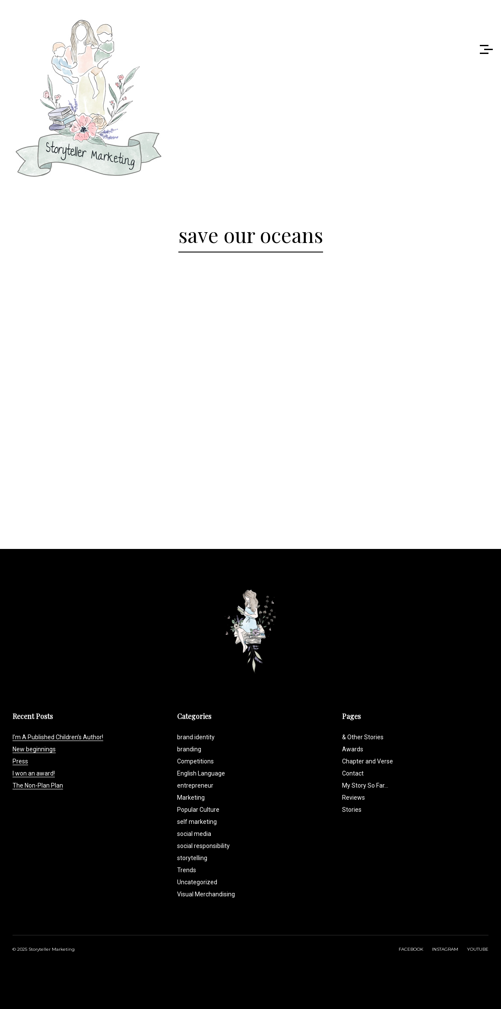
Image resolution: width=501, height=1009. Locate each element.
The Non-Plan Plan (38, 785)
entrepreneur (195, 785)
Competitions (195, 761)
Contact (353, 773)
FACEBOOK (411, 949)
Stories (351, 809)
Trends (186, 870)
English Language (201, 773)
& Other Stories (363, 737)
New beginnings (34, 749)
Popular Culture (198, 809)
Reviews (353, 797)
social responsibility (203, 845)
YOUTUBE (477, 949)
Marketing (191, 797)
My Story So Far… (365, 785)
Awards (352, 749)
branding (189, 749)
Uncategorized (197, 882)
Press (20, 761)
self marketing (197, 821)
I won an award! (34, 773)
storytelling (192, 857)
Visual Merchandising (206, 894)
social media (194, 833)
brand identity (196, 737)
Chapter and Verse (367, 761)
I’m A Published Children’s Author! (58, 737)
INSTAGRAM (445, 949)
